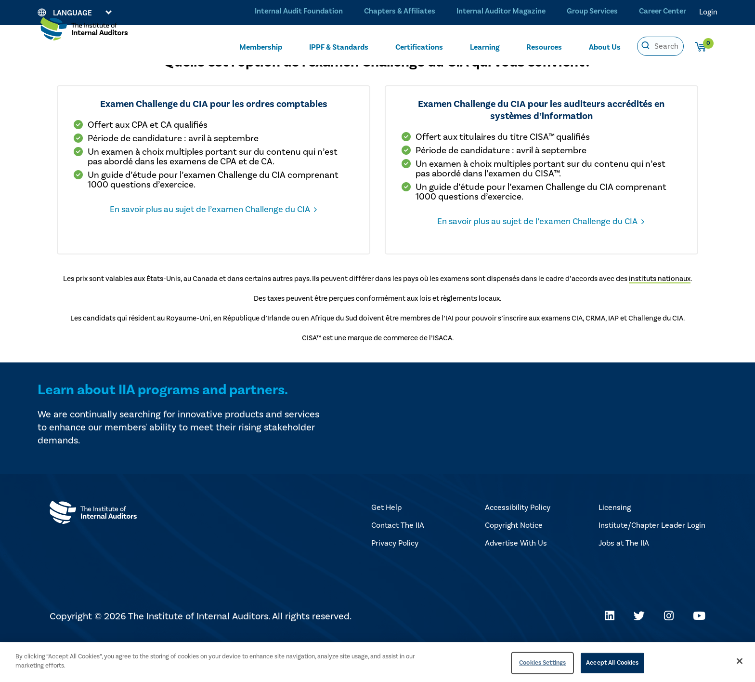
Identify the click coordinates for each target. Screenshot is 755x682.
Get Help (386, 547)
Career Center (661, 11)
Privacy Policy (394, 583)
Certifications (419, 47)
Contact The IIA (397, 565)
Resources (544, 47)
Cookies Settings (542, 663)
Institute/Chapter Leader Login (652, 565)
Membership (260, 47)
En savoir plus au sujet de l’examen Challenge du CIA (261, 246)
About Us (605, 47)
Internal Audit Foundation (294, 11)
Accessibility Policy (517, 547)
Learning (484, 47)
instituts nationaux (659, 318)
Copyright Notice (514, 565)
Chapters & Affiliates (396, 11)
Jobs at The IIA (624, 583)
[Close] (739, 660)
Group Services (589, 11)
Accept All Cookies (612, 663)
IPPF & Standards (338, 47)
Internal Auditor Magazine (497, 11)
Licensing (615, 547)
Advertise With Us (516, 583)
